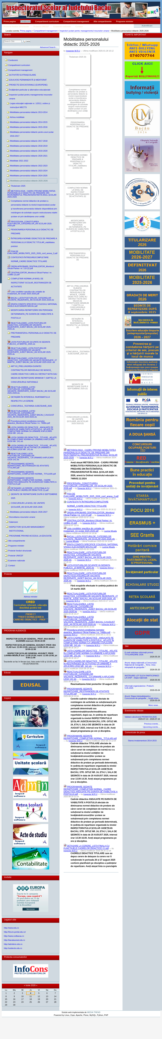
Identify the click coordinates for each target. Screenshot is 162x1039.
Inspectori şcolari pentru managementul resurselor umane (84, 31)
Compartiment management (76, 21)
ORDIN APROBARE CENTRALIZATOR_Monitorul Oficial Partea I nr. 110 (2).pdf (89, 513)
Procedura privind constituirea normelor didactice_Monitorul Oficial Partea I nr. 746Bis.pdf (87, 631)
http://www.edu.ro (11, 928)
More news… (154, 705)
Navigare (8, 52)
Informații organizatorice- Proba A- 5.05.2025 (139, 687)
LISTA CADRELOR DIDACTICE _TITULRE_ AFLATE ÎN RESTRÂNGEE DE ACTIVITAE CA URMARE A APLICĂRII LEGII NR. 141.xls (91, 663)
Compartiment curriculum (47, 21)
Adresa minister (30, 597)
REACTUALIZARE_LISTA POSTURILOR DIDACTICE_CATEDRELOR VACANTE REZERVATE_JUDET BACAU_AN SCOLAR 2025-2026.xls (88, 556)
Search (7, 34)
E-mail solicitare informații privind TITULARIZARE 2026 (139, 653)
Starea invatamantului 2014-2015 (142, 741)
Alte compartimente (103, 21)
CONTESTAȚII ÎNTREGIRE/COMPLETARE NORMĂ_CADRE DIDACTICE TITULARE (88, 504)
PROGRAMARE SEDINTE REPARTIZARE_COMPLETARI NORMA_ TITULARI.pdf (90, 737)
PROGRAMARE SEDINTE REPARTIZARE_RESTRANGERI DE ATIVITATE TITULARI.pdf (86, 691)
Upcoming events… (151, 727)
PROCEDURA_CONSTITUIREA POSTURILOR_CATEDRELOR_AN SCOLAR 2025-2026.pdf (88, 486)
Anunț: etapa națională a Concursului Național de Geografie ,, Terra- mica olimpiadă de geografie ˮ (141, 665)
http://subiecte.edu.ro (13, 948)
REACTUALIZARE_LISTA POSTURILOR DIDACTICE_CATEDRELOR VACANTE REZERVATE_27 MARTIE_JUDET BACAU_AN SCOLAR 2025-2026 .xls (91, 596)
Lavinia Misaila (110, 531)
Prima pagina (10, 21)
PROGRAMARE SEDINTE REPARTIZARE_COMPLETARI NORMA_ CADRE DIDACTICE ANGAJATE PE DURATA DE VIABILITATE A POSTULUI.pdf (91, 790)
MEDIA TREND (93, 1012)
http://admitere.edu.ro (13, 944)
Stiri (127, 646)
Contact (79, 26)
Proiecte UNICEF (41, 26)
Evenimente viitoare (134, 710)
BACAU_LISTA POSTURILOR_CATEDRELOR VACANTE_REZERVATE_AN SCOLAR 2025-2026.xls (89, 537)
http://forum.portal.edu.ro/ (15, 932)
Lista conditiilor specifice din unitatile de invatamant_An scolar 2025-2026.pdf (84, 529)
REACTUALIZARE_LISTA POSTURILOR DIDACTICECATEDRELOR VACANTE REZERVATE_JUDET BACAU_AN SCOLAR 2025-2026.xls (88, 577)
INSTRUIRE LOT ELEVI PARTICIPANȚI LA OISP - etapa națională (142, 677)
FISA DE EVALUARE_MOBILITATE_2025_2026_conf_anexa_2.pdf (91, 495)
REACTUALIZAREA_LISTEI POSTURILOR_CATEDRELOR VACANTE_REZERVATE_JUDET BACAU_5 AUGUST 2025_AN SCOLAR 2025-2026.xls (89, 621)
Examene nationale (62, 26)
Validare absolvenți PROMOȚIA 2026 (141, 717)
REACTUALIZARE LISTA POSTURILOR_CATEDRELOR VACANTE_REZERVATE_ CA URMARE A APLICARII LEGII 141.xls (89, 675)
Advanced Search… (48, 47)
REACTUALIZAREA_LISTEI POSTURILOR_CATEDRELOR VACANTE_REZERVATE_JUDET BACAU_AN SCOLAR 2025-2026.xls (90, 608)
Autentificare (147, 26)
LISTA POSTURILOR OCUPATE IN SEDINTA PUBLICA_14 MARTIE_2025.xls (87, 566)
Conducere (25, 21)
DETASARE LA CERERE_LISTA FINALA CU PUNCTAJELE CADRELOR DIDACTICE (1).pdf (86, 847)
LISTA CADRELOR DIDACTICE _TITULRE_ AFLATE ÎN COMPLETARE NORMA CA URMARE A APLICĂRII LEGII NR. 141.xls (91, 653)
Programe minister (124, 21)
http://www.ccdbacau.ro (14, 936)
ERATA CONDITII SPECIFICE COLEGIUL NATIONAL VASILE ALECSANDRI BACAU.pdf (91, 545)
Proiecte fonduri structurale (16, 26)
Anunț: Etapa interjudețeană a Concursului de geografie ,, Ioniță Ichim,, (142, 697)
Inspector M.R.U (73, 51)
